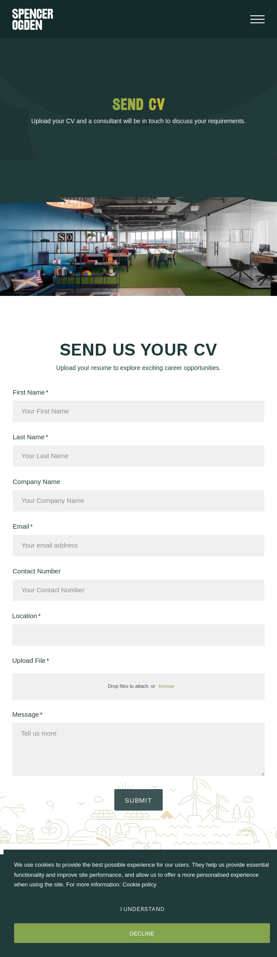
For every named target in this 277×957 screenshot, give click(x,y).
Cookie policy (139, 884)
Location (24, 615)
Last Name (29, 437)
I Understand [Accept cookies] (142, 909)
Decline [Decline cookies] (142, 933)
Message (25, 714)
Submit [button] (138, 800)
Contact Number (37, 571)
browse (166, 686)
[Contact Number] (139, 590)
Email (21, 526)
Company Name (36, 481)
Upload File (29, 660)
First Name (29, 392)
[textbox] (139, 411)
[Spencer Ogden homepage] (32, 19)
